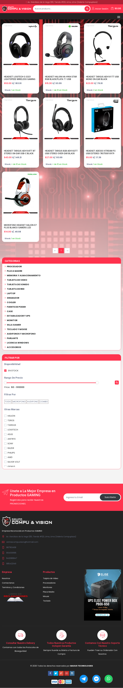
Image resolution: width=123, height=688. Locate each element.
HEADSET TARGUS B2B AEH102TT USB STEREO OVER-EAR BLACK (61, 152)
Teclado (47, 601)
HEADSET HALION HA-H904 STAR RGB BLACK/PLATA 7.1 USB (61, 77)
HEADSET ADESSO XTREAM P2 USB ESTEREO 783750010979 (101, 152)
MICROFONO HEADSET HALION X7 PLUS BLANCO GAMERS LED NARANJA (20, 227)
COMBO (44, 401)
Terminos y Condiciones (13, 587)
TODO (8, 401)
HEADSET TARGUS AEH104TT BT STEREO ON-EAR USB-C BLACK (20, 152)
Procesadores (49, 583)
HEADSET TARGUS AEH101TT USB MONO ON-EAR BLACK (100, 77)
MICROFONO (19, 401)
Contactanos (8, 583)
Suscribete (110, 497)
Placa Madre (48, 592)
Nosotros (6, 578)
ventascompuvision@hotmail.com (22, 542)
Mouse (46, 596)
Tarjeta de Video (50, 578)
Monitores (47, 587)
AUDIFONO (32, 401)
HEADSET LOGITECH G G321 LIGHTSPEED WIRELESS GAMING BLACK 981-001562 (19, 79)
